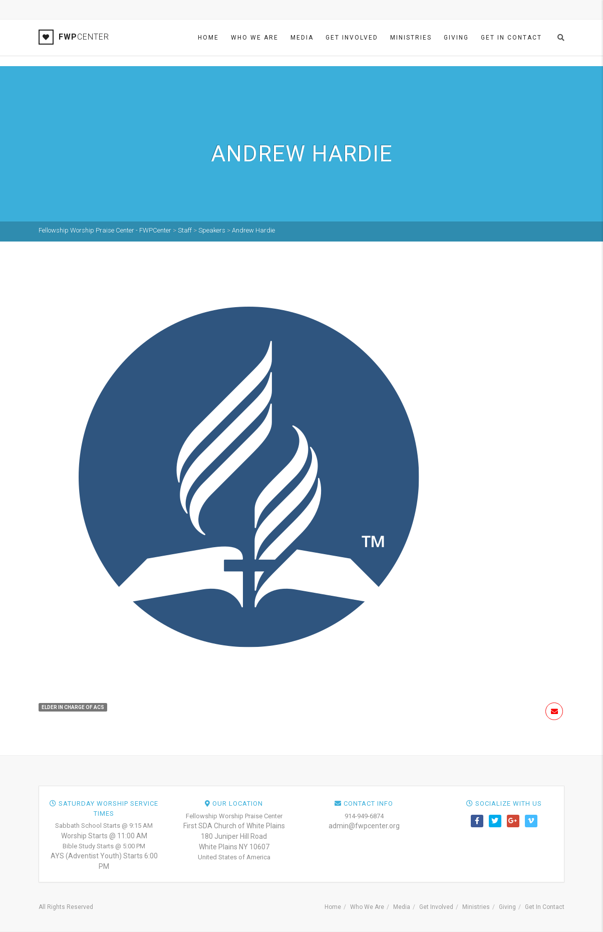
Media (302, 37)
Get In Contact (511, 37)
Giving (456, 37)
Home (208, 37)
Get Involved (352, 37)
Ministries (411, 37)
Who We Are (254, 37)
